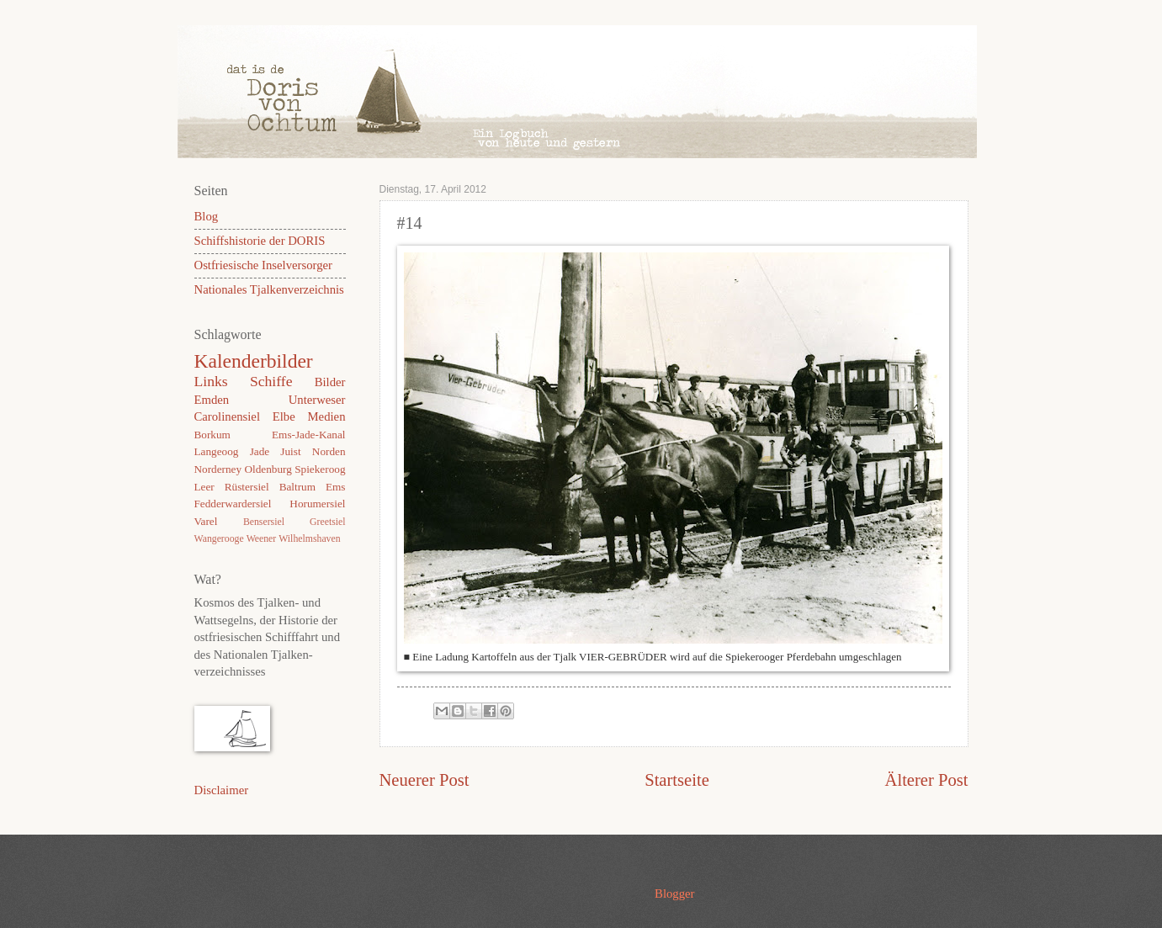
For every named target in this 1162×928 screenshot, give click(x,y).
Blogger (674, 893)
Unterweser (317, 399)
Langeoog (216, 451)
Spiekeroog (319, 469)
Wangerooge (219, 538)
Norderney (218, 469)
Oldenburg (267, 469)
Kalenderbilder (253, 361)
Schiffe (271, 381)
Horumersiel (317, 503)
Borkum (212, 434)
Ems (336, 486)
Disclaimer (221, 790)
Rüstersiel (247, 486)
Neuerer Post (424, 780)
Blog (206, 216)
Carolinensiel (227, 416)
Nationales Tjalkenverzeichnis (269, 289)
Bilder (330, 382)
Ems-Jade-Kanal (308, 434)
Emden (212, 399)
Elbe (284, 416)
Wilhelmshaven (309, 538)
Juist (290, 451)
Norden (329, 451)
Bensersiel (263, 522)
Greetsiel (327, 522)
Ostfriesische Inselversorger (263, 265)
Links (211, 381)
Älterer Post (926, 780)
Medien (327, 416)
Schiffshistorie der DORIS (260, 240)
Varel (206, 521)
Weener (262, 538)
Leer (204, 486)
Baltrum (297, 486)
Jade (260, 451)
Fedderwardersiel (233, 503)
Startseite (677, 780)
